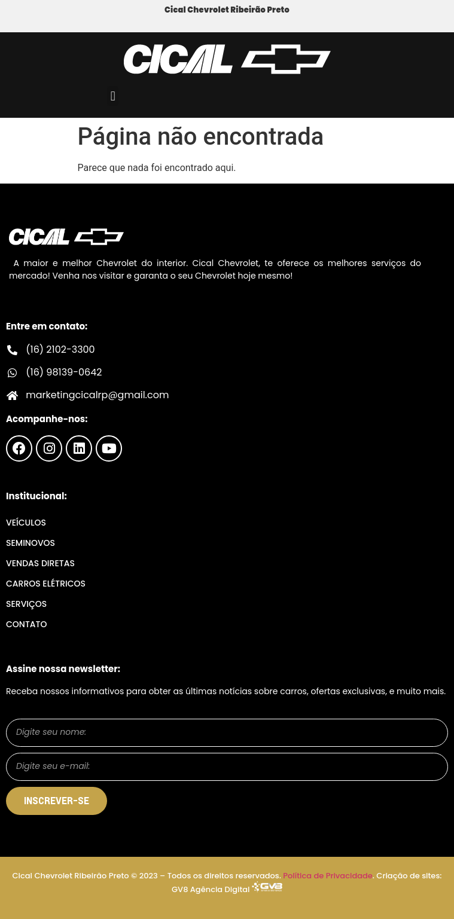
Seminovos (30, 543)
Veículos (26, 523)
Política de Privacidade (328, 875)
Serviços (26, 604)
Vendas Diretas (40, 563)
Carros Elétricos (46, 584)
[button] (112, 96)
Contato (26, 624)
